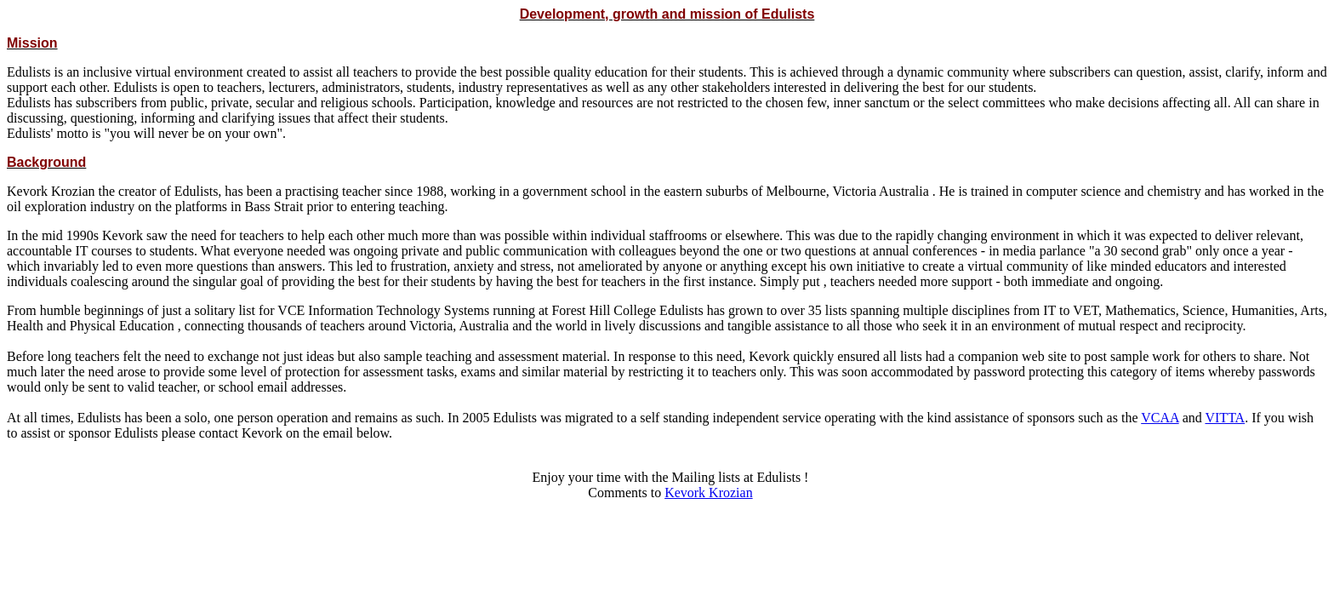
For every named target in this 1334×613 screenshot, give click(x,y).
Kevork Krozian (708, 492)
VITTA (1225, 417)
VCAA (1159, 417)
